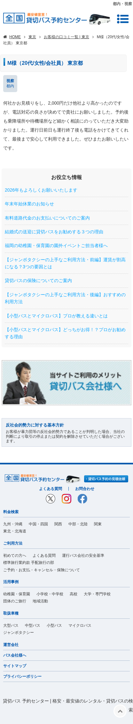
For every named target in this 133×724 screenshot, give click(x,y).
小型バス (54, 625)
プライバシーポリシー (22, 676)
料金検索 (11, 512)
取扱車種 (11, 613)
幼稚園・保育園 (16, 594)
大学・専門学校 (97, 594)
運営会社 (11, 645)
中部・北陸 (78, 524)
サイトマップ (14, 666)
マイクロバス (79, 625)
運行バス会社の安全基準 (83, 555)
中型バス (32, 625)
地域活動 (40, 601)
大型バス (11, 625)
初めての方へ (14, 555)
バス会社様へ (14, 655)
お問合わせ (84, 489)
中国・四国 (38, 524)
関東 (98, 524)
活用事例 (11, 582)
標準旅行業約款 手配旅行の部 (28, 562)
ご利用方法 (12, 543)
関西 (58, 524)
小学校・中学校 (49, 594)
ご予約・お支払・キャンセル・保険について (41, 570)
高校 (73, 594)
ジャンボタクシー (18, 632)
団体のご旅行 (14, 601)
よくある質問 (50, 489)
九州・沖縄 (12, 524)
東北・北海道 (14, 531)
